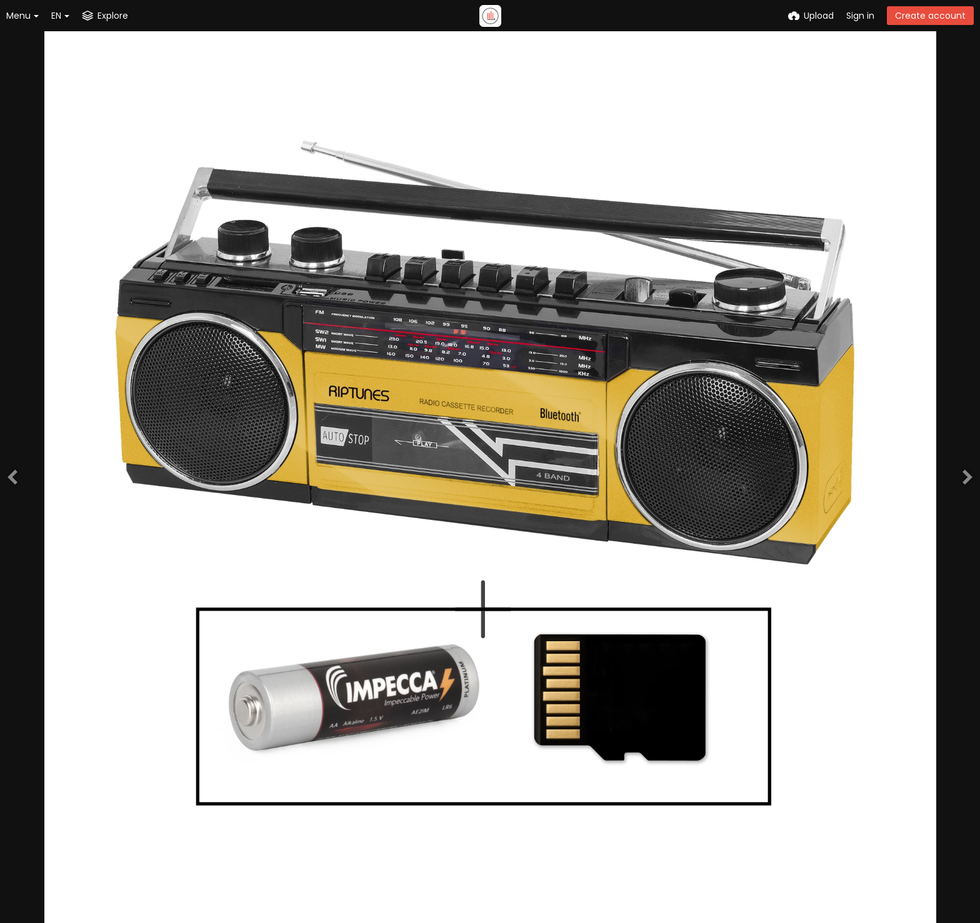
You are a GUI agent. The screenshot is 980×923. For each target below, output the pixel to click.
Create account (930, 15)
